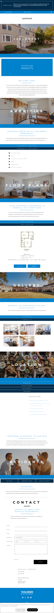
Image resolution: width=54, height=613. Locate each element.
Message (9, 545)
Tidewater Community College (39, 414)
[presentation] (21, 562)
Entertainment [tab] (27, 386)
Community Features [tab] (27, 148)
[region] (27, 608)
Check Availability (34, 266)
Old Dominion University (37, 411)
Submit (40, 562)
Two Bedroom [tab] (27, 224)
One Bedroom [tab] (27, 221)
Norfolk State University (37, 408)
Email (8, 529)
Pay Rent (9, 481)
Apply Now (20, 266)
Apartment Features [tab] (27, 145)
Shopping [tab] (27, 391)
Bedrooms (9, 537)
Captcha (16, 559)
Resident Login (27, 481)
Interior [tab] (27, 316)
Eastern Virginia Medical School (39, 400)
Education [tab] (27, 383)
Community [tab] (27, 319)
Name (8, 525)
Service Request (44, 481)
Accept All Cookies (32, 609)
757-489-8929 (8, 12)
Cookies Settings (20, 609)
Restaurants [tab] (27, 388)
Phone (8, 533)
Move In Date (10, 541)
